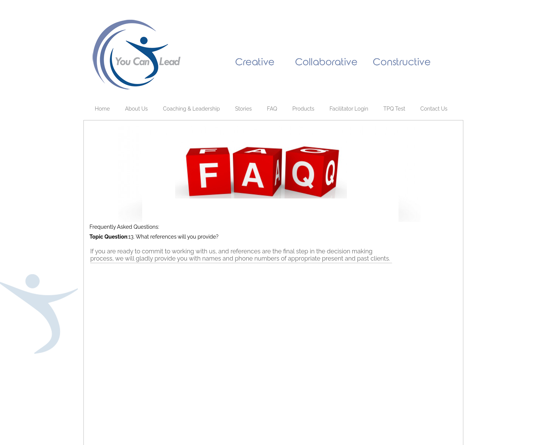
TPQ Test (394, 109)
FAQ (272, 109)
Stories (243, 109)
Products (303, 109)
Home (102, 109)
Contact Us (433, 109)
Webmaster (173, 423)
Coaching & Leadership (191, 109)
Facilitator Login (348, 109)
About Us (136, 109)
